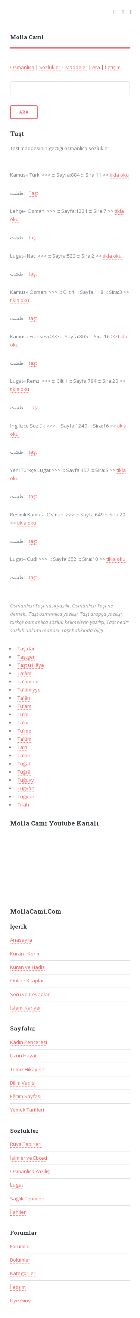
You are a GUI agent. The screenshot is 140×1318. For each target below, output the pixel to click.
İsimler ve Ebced (28, 1157)
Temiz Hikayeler (28, 1069)
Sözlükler (49, 67)
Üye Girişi (20, 1300)
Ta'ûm (24, 739)
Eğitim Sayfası (25, 1096)
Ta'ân (24, 697)
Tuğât (24, 763)
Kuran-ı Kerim (25, 953)
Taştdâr (26, 648)
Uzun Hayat (23, 1055)
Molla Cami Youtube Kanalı (54, 823)
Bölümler (20, 1259)
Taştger (26, 656)
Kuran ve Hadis (27, 967)
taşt (33, 237)
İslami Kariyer (25, 1007)
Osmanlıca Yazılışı (30, 1171)
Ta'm (23, 722)
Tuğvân (26, 788)
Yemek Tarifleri (27, 1109)
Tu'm (23, 714)
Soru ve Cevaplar (30, 994)
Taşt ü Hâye (31, 665)
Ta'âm (24, 673)
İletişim (113, 67)
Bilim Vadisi (22, 1082)
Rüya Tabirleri (25, 1144)
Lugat (16, 1184)
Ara (96, 67)
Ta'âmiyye (29, 689)
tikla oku (119, 174)
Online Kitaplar (27, 980)
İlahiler (18, 1212)
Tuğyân (26, 796)
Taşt (33, 193)
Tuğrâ (24, 771)
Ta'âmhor (28, 681)
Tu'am (24, 706)
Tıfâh (23, 804)
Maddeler (76, 67)
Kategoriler (22, 1273)
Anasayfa (21, 939)
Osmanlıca (22, 67)
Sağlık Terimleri (27, 1198)
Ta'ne (24, 755)
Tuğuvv (26, 780)
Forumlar (20, 1246)
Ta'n (22, 747)
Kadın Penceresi (28, 1042)
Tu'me (24, 730)
